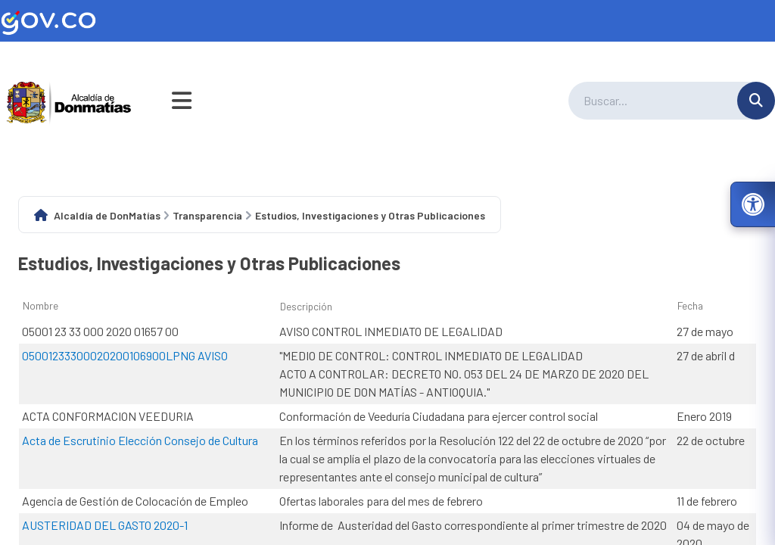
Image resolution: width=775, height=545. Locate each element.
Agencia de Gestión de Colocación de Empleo (135, 501)
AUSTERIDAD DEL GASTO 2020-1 (105, 525)
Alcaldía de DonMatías (107, 215)
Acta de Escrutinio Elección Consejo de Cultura (140, 440)
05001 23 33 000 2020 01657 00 (100, 331)
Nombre (40, 305)
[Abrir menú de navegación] (181, 101)
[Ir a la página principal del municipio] (69, 101)
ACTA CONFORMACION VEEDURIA (108, 416)
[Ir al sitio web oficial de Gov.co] (387, 21)
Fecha (690, 305)
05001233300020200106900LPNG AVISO (125, 355)
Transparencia (207, 215)
